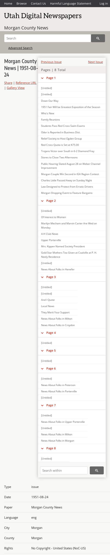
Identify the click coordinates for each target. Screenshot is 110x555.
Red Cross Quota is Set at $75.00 (60, 145)
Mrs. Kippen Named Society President (63, 246)
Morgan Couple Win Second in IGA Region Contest (70, 174)
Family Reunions (50, 119)
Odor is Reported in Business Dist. (60, 132)
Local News (47, 306)
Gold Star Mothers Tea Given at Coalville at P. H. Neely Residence (69, 254)
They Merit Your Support (55, 312)
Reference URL (26, 83)
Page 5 (51, 350)
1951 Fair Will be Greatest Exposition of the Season (70, 107)
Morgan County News (26, 28)
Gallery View (16, 88)
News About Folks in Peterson (58, 385)
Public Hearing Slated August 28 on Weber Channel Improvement (70, 166)
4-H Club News (49, 234)
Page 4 (51, 333)
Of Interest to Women (53, 217)
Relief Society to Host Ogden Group (61, 138)
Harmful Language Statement (70, 3)
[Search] (47, 38)
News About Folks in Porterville (59, 391)
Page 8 (51, 448)
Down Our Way (49, 101)
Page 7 (51, 405)
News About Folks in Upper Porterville (63, 422)
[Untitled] (46, 94)
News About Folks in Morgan (57, 440)
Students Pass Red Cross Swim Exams (63, 126)
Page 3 (51, 277)
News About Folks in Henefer (58, 269)
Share (8, 83)
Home (8, 3)
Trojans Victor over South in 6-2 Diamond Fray (67, 151)
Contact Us (38, 3)
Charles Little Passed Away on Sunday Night (66, 180)
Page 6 (51, 368)
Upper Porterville (51, 240)
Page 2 (51, 201)
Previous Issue (51, 62)
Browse (21, 3)
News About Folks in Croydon (58, 325)
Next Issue (95, 62)
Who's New (47, 113)
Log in (104, 3)
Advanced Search (20, 48)
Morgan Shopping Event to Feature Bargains (66, 193)
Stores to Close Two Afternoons (59, 157)
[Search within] (64, 470)
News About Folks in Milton (56, 318)
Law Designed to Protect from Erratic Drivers (67, 186)
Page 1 (51, 78)
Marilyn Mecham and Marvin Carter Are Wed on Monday (69, 225)
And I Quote (48, 300)
